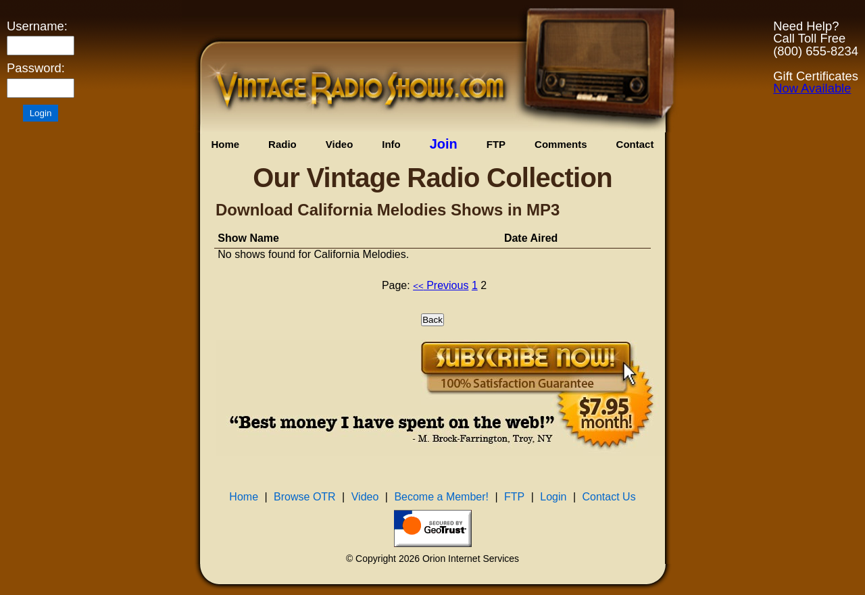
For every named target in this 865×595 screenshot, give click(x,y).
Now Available (812, 88)
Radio (282, 144)
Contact (635, 144)
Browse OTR (305, 496)
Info (391, 144)
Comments (561, 144)
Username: (37, 26)
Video (339, 144)
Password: (36, 68)
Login (553, 496)
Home (225, 144)
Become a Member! (441, 496)
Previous (440, 285)
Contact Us (609, 496)
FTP (496, 144)
